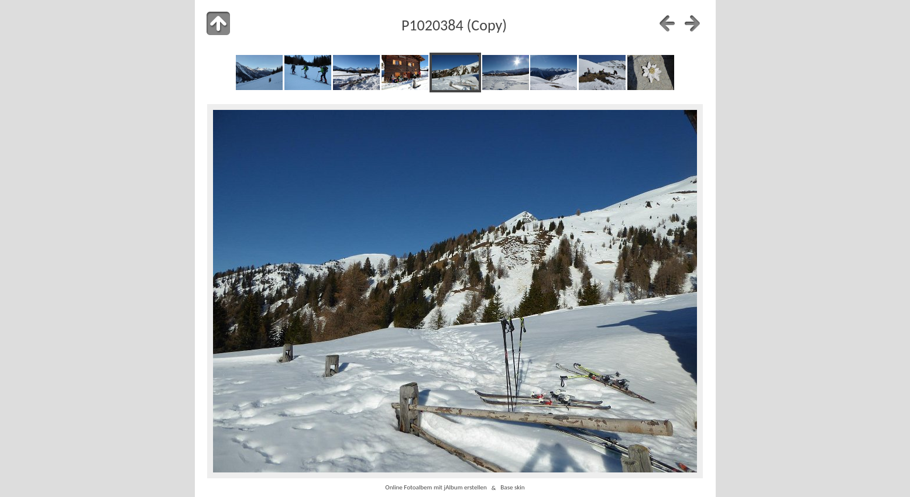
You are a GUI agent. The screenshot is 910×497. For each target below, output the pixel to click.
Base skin (512, 488)
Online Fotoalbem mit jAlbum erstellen (435, 488)
